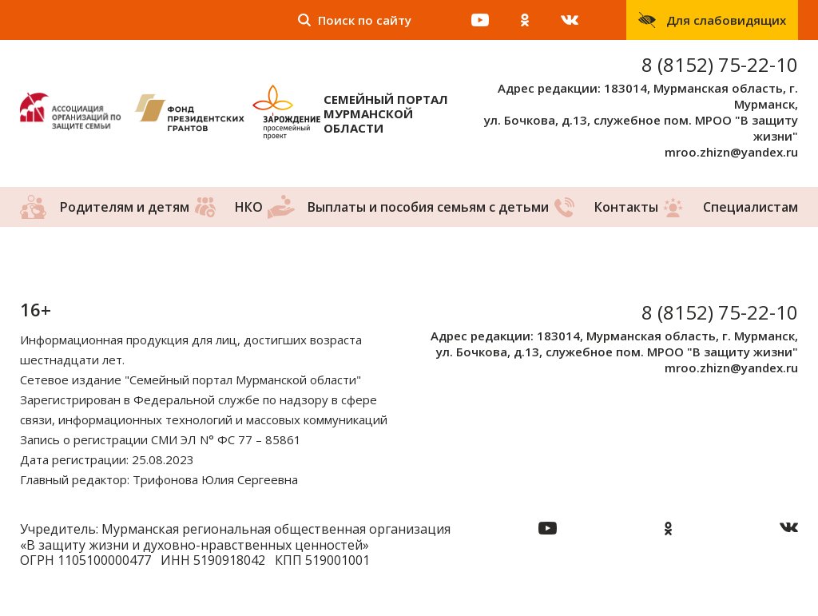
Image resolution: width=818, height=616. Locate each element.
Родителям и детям (124, 207)
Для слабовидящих (726, 20)
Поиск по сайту (364, 20)
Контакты (626, 207)
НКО (249, 207)
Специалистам (750, 207)
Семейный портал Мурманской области (386, 113)
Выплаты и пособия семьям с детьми (428, 207)
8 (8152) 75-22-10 (719, 64)
